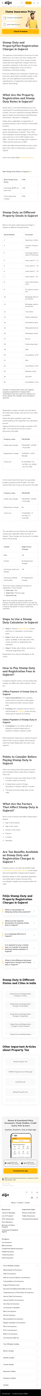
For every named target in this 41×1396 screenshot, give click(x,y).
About (13, 1202)
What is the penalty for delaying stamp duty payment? (20, 911)
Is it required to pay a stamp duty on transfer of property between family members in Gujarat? (20, 948)
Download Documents (30, 1219)
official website (23, 629)
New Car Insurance (9, 1311)
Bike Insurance (7, 1245)
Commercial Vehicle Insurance (12, 1248)
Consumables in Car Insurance (13, 1281)
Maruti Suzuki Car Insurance (12, 1270)
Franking (21, 711)
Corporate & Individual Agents (10, 1231)
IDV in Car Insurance (10, 1330)
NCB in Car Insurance (10, 1334)
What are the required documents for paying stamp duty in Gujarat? (20, 923)
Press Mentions (7, 1222)
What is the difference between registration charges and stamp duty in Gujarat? (20, 962)
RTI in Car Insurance (10, 1326)
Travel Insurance (8, 1255)
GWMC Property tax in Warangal (20, 1072)
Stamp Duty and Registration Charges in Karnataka (20, 1005)
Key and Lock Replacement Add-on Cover (17, 1289)
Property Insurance (27, 158)
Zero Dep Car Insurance (11, 1304)
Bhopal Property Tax (20, 1092)
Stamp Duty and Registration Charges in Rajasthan (20, 1015)
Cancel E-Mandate (8, 1213)
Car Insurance (7, 1242)
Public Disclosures (28, 1216)
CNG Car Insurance (9, 1274)
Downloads (6, 1394)
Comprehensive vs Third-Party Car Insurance (18, 1292)
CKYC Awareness (8, 1219)
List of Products (7, 1216)
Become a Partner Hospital (8, 1226)
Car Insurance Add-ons (11, 1338)
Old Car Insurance (9, 1315)
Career (27, 1202)
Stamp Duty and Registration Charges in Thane (20, 995)
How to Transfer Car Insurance (13, 1300)
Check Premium (20, 31)
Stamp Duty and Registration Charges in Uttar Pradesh (20, 1025)
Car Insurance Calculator (11, 1307)
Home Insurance (7, 1258)
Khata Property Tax (20, 1062)
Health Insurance (8, 1252)
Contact (20, 1202)
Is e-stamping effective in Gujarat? (20, 935)
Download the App (20, 1171)
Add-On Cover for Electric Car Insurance (16, 1277)
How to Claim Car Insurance (12, 1296)
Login (29, 3)
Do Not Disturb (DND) (20, 1394)
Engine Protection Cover (11, 1285)
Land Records (20, 1082)
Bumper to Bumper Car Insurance (14, 1323)
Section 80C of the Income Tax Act (15, 870)
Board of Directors (29, 1213)
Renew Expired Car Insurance (13, 1319)
